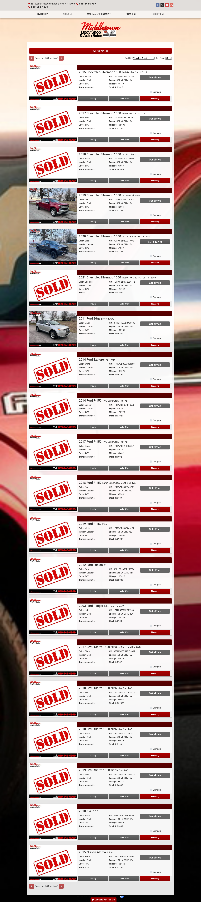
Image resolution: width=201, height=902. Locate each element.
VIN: (111, 76)
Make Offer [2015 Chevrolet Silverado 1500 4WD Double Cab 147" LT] (124, 98)
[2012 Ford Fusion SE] (53, 575)
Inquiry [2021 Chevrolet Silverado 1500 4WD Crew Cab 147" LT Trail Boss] (93, 304)
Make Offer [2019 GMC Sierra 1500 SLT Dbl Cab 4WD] (124, 796)
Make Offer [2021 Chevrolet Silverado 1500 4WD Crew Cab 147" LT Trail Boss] (124, 304)
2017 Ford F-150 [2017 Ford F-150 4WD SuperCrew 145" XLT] (103, 441)
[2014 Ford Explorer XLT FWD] (53, 369)
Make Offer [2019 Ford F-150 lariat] (124, 550)
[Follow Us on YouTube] (167, 5)
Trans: (82, 87)
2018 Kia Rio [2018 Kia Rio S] (88, 811)
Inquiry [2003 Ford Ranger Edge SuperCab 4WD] (93, 632)
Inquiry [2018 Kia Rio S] (93, 837)
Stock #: (113, 87)
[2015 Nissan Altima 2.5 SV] (53, 862)
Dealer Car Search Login (84, 896)
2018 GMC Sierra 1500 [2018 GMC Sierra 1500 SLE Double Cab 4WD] (106, 688)
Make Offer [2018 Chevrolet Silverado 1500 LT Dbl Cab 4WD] (124, 180)
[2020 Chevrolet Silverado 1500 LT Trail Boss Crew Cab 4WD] (53, 246)
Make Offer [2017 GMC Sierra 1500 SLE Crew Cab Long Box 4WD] (124, 673)
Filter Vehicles (100, 50)
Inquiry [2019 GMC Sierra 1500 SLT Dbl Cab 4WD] (93, 796)
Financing (155, 98)
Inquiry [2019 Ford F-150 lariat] (93, 550)
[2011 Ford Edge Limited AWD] (53, 328)
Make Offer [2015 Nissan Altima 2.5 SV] (124, 878)
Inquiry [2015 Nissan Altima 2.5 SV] (93, 878)
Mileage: (113, 83)
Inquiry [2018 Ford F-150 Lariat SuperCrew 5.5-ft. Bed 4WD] (93, 509)
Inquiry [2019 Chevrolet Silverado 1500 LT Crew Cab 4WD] (93, 221)
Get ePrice (155, 77)
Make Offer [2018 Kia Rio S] (124, 837)
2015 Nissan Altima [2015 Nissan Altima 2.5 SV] (96, 852)
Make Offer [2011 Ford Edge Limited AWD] (124, 345)
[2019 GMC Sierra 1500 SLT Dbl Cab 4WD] (53, 780)
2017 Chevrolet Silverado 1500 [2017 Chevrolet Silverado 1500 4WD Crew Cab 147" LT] (112, 113)
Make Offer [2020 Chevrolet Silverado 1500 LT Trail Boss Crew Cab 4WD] (124, 263)
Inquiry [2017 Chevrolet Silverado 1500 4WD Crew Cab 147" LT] (93, 139)
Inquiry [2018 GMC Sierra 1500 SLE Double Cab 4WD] (93, 714)
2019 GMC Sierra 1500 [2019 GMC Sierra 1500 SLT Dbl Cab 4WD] (103, 770)
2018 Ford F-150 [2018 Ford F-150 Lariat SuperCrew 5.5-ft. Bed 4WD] (107, 482)
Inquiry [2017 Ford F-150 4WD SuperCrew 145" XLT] (93, 468)
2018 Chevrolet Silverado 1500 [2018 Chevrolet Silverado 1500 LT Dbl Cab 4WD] (108, 154)
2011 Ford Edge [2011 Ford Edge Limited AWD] (96, 318)
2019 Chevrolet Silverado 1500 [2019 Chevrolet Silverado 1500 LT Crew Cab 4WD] (109, 195)
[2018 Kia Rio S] (53, 821)
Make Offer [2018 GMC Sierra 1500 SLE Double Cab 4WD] (124, 714)
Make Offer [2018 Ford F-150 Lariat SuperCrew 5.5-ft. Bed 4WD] (124, 509)
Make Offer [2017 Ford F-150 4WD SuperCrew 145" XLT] (124, 468)
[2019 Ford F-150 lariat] (53, 534)
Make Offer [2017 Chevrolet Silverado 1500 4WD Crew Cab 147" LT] (124, 139)
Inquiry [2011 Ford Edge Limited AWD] (93, 345)
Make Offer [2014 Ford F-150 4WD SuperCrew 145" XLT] (124, 427)
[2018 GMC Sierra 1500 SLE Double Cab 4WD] (53, 698)
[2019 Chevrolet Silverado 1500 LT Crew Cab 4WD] (53, 205)
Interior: (82, 80)
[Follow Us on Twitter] (162, 5)
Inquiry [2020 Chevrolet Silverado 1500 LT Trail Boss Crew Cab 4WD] (93, 263)
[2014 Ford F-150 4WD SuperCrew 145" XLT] (53, 410)
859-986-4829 (38, 6)
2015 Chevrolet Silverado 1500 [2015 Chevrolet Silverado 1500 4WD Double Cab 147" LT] (113, 72)
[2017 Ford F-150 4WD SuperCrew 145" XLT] (53, 451)
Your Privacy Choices (115, 896)
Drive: (81, 83)
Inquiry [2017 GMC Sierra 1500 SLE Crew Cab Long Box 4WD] (93, 673)
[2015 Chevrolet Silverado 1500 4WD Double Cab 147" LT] (53, 82)
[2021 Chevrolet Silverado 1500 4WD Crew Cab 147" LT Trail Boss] (53, 287)
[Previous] (31, 57)
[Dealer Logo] (100, 30)
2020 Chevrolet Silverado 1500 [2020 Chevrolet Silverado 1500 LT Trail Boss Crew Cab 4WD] (114, 236)
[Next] (61, 57)
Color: (81, 76)
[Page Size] (168, 57)
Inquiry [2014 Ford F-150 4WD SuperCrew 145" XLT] (93, 427)
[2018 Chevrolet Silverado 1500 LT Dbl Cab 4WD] (53, 164)
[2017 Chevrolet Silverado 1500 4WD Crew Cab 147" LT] (53, 123)
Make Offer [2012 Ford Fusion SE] (124, 591)
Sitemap (104, 896)
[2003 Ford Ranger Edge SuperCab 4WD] (53, 616)
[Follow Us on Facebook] (157, 5)
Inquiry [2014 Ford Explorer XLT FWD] (93, 386)
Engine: (112, 80)
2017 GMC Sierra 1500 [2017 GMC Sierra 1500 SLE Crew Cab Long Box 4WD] (110, 646)
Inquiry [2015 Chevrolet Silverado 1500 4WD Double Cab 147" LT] (93, 98)
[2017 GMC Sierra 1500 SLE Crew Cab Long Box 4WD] (53, 657)
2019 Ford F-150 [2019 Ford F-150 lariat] (93, 523)
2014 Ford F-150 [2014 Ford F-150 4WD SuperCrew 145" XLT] (103, 400)
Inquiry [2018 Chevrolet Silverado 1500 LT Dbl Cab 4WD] (93, 180)
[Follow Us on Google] (171, 5)
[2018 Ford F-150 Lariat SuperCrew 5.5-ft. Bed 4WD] (53, 492)
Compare (157, 92)
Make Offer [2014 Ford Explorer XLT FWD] (124, 386)
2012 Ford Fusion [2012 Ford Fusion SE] (92, 564)
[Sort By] (144, 57)
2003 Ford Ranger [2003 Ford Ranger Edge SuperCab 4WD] (102, 605)
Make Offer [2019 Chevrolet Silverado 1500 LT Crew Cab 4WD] (124, 221)
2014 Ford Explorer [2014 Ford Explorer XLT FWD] (97, 359)
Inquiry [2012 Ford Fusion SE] (93, 591)
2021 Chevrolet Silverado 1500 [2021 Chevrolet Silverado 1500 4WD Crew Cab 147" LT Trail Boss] (117, 277)
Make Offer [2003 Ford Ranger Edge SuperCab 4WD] (124, 632)
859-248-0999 (86, 3)
